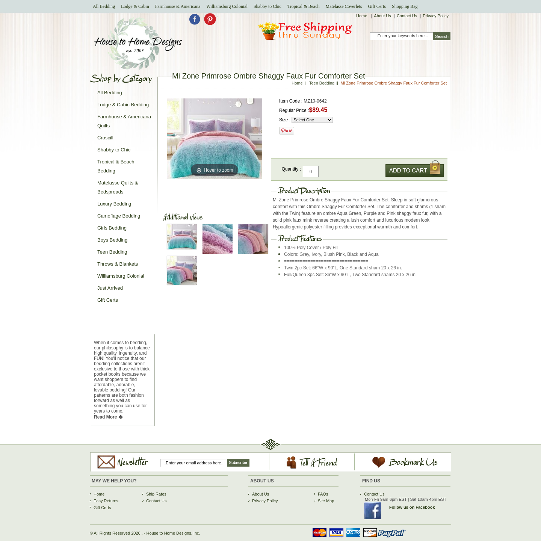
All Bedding (104, 6)
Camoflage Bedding (118, 216)
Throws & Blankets (117, 264)
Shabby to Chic (267, 6)
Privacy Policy (435, 16)
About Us (382, 16)
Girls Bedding (112, 228)
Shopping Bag (404, 6)
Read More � (108, 417)
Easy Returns (106, 501)
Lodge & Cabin (135, 6)
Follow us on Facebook (412, 507)
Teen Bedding (112, 252)
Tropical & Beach (303, 6)
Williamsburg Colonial (227, 6)
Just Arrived (110, 288)
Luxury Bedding (114, 204)
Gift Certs (377, 6)
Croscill (105, 138)
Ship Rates (156, 494)
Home (362, 16)
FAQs (323, 494)
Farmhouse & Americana (178, 6)
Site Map (326, 501)
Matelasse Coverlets (343, 6)
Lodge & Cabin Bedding (123, 104)
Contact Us (407, 16)
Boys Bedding (112, 240)
